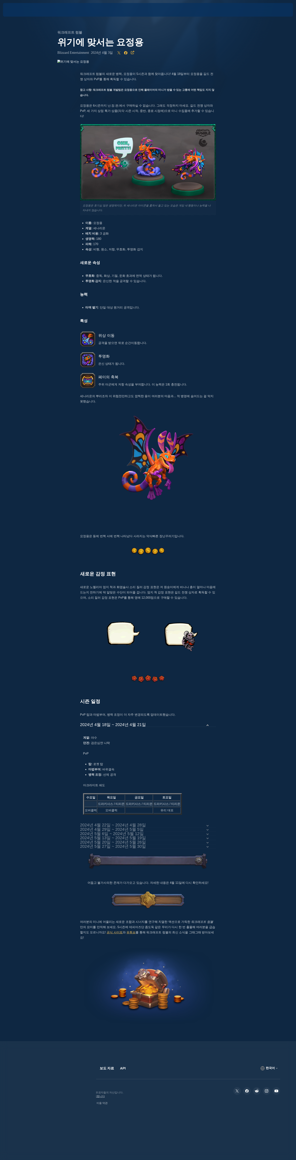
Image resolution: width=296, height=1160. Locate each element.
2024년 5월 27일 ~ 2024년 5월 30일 (113, 846)
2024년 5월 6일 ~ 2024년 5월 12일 (112, 834)
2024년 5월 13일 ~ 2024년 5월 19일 (113, 838)
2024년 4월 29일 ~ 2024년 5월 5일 (112, 829)
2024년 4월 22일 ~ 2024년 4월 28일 (113, 825)
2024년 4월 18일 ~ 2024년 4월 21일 (113, 725)
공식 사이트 (115, 932)
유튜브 (131, 932)
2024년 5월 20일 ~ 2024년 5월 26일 (113, 842)
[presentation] (17, 10)
